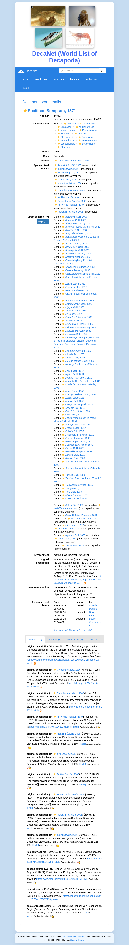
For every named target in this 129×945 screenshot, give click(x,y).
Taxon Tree (58, 79)
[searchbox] (79, 70)
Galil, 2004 (76, 233)
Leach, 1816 (71, 320)
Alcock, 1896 (77, 300)
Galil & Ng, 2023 (76, 223)
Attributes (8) (54, 639)
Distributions (90, 79)
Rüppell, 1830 (77, 404)
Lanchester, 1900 (75, 290)
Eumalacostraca (88, 130)
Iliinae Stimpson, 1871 (67, 172)
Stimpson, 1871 (78, 267)
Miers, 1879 (77, 444)
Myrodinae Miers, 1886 (67, 183)
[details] (80, 583)
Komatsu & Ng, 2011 (78, 327)
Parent (45, 160)
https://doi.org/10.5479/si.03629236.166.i (50, 726)
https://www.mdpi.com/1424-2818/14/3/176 (58, 879)
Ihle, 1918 (74, 287)
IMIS (86, 912)
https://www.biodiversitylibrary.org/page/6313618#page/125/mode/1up (78, 579)
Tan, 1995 (72, 505)
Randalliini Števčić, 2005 (68, 211)
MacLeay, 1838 (76, 330)
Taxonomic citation (38, 587)
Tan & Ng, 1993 (75, 438)
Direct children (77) (38, 216)
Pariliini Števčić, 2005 (67, 197)
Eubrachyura (65, 140)
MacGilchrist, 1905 (77, 324)
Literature (74, 79)
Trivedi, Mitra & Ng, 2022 (80, 226)
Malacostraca (66, 130)
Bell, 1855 (74, 334)
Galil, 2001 (72, 374)
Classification (41, 123)
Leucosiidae (86, 143)
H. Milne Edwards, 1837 (79, 515)
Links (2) (93, 639)
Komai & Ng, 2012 (80, 273)
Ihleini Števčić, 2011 (66, 169)
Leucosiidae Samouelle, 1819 (71, 160)
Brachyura (85, 137)
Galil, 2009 (73, 220)
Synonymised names (41, 167)
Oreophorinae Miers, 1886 (69, 190)
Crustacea (64, 127)
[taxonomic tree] (61, 630)
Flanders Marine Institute (73, 937)
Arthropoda (87, 123)
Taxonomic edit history (40, 604)
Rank (46, 156)
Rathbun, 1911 (77, 434)
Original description (42, 561)
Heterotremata (87, 140)
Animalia (69, 123)
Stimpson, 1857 (76, 451)
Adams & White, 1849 (77, 485)
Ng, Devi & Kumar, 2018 (80, 381)
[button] (25, 111)
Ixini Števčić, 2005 (65, 179)
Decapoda (81, 133)
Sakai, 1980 (75, 411)
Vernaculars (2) (75, 639)
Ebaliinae (63, 147)
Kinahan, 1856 (75, 257)
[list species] (74, 630)
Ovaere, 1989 (73, 310)
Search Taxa (40, 79)
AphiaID (44, 115)
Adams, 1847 (72, 545)
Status (45, 151)
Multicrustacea (84, 127)
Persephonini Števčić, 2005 (70, 201)
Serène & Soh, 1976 (78, 394)
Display (42, 222)
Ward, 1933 (76, 350)
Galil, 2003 (73, 475)
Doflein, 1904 (76, 253)
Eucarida (63, 133)
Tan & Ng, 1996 (74, 230)
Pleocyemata (65, 137)
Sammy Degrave (77, 940)
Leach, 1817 (74, 243)
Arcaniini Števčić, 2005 (67, 165)
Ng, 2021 (72, 414)
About (26, 79)
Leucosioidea (66, 143)
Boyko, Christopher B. (95, 622)
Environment (41, 555)
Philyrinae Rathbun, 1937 (69, 204)
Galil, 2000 (74, 216)
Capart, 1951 (77, 441)
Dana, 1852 (72, 391)
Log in (26, 88)
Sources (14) (35, 639)
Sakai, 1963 (77, 361)
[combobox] (79, 70)
